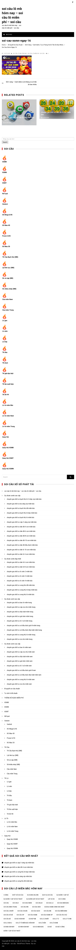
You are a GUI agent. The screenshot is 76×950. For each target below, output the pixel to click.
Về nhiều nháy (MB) (9, 288)
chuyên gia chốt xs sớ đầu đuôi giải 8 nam (21, 670)
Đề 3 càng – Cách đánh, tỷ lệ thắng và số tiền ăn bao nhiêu (21, 83)
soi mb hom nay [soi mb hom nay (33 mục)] (9, 926)
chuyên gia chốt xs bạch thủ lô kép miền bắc (22, 513)
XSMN (4, 172)
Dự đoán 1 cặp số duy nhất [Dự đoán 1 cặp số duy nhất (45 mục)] (13, 898)
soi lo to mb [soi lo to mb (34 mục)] (67, 918)
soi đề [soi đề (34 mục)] (50, 926)
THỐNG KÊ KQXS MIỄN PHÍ (14, 697)
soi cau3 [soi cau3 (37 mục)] (16, 902)
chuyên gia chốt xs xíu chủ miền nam (19, 684)
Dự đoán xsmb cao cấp (12, 495)
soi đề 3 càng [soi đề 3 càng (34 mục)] (60, 926)
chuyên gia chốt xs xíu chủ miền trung (19, 639)
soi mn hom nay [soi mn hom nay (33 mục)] (23, 926)
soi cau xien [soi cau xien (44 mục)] (36, 906)
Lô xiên (5, 331)
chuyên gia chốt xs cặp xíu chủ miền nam (21, 652)
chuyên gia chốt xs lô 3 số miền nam (19, 665)
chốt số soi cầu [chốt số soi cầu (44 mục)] (17, 894)
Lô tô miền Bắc (7, 405)
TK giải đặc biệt (8, 373)
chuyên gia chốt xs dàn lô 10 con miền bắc (21, 549)
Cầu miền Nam (7, 299)
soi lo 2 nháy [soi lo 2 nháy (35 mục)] (44, 918)
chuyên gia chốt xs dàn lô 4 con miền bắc (21, 554)
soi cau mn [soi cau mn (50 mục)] (24, 906)
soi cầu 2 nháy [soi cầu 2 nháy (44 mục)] (9, 910)
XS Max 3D (6, 246)
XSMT (4, 183)
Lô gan (4, 320)
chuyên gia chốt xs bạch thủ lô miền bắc (20, 517)
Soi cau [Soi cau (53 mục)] (6, 902)
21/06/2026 (8, 122)
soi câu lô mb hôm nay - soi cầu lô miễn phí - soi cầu (29, 53)
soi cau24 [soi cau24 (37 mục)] (39, 902)
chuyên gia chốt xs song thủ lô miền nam (21, 679)
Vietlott (5, 204)
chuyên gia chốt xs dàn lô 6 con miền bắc (21, 562)
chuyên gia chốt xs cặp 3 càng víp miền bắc (22, 522)
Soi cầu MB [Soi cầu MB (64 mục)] (47, 910)
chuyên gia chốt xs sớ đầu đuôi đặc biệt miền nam (24, 674)
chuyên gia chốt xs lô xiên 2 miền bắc (19, 571)
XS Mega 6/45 (7, 214)
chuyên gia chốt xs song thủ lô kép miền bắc (22, 589)
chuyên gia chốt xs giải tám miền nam (19, 661)
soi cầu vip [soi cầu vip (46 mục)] (20, 914)
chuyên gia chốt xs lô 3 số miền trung (19, 621)
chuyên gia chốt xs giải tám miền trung (20, 616)
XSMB (4, 162)
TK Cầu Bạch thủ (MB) (10, 257)
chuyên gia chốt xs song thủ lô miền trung (21, 634)
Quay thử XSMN (8, 468)
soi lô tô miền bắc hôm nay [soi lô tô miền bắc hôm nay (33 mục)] (25, 922)
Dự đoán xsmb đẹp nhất (12, 558)
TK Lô (6, 778)
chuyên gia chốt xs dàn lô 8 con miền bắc (21, 567)
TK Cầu (6, 747)
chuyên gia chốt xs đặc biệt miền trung (20, 611)
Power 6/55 (6, 236)
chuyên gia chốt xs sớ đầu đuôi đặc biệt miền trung (24, 630)
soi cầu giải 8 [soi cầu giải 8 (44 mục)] (35, 910)
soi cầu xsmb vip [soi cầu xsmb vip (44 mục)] (47, 914)
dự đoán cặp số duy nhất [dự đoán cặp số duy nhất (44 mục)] (35, 898)
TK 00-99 (5, 394)
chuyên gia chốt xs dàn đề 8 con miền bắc (21, 536)
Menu (7, 34)
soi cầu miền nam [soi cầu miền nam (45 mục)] (61, 910)
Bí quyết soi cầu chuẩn (12, 688)
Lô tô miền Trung (8, 426)
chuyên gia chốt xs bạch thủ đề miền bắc (21, 508)
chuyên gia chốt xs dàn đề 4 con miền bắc (21, 526)
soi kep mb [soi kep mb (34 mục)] (32, 918)
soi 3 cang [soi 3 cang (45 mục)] (62, 898)
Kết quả (5, 193)
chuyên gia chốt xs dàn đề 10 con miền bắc (21, 540)
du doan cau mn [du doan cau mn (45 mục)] (32, 894)
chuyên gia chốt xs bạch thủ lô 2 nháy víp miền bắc (24, 499)
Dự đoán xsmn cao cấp (12, 643)
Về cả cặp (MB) (7, 278)
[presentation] (67, 102)
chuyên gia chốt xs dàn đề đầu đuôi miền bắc (22, 545)
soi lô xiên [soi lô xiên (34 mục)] (42, 922)
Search (5, 142)
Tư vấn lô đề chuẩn (10, 693)
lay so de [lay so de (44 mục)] (51, 898)
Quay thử (5, 437)
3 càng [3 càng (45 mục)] (6, 894)
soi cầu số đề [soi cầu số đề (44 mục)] (8, 914)
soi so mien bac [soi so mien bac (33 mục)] (38, 926)
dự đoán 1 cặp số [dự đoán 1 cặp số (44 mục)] (63, 894)
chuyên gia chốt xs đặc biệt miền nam (20, 656)
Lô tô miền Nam (8, 415)
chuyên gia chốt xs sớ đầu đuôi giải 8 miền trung (23, 625)
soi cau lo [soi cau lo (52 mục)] (49, 902)
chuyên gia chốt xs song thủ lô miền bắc (20, 594)
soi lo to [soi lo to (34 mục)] (56, 918)
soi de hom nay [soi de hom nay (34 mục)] (19, 918)
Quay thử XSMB (8, 447)
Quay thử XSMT (8, 458)
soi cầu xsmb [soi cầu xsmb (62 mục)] (32, 914)
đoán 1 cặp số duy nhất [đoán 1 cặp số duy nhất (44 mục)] (12, 930)
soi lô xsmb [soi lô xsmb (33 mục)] (54, 922)
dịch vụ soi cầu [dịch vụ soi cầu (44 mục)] (47, 894)
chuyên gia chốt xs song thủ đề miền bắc (21, 585)
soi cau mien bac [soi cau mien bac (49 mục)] (63, 902)
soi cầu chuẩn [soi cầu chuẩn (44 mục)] (22, 910)
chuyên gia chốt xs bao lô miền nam (19, 647)
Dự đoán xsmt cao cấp (12, 599)
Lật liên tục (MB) (8, 267)
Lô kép (4, 341)
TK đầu (5, 352)
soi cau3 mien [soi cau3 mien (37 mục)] (27, 902)
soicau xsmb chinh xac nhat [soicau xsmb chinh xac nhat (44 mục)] (54, 906)
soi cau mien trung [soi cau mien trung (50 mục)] (10, 906)
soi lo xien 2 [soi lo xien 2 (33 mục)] (8, 922)
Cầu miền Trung (8, 310)
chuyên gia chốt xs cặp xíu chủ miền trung (21, 607)
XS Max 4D (6, 225)
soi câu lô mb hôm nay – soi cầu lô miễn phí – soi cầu (22, 491)
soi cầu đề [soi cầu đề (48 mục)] (7, 918)
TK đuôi (5, 363)
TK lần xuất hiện (8, 384)
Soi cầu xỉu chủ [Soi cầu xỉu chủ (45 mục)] (61, 914)
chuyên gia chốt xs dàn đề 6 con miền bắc (21, 531)
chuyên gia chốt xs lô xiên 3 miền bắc (19, 576)
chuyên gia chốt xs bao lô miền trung (19, 602)
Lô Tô (6, 818)
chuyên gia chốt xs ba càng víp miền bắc (20, 503)
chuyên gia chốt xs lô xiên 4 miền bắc (19, 580)
